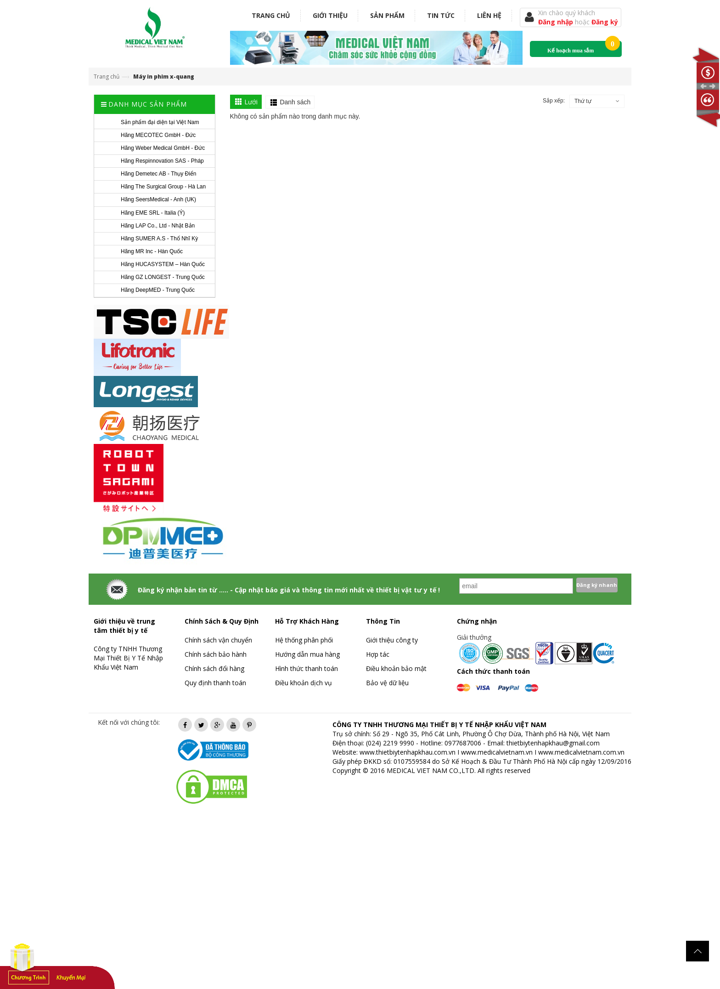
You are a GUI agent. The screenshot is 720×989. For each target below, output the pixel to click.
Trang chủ (271, 15)
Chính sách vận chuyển (218, 640)
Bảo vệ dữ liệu (387, 682)
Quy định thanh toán (215, 682)
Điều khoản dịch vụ (303, 682)
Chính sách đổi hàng (214, 668)
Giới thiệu (330, 15)
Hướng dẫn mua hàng (307, 654)
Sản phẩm (387, 15)
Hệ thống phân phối (304, 640)
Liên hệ (489, 15)
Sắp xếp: (554, 100)
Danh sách (295, 102)
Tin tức (441, 15)
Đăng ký (604, 21)
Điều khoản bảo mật (396, 668)
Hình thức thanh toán (306, 668)
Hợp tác (377, 654)
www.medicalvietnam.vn (497, 752)
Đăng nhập (556, 21)
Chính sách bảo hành (216, 654)
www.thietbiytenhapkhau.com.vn (408, 752)
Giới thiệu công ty (392, 640)
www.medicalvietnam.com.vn (581, 752)
